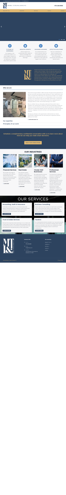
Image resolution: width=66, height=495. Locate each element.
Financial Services (9, 165)
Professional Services (54, 166)
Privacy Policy (60, 255)
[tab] (12, 88)
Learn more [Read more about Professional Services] (52, 187)
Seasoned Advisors (41, 49)
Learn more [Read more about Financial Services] (6, 178)
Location (27, 245)
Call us (27, 237)
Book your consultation (33, 137)
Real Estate (23, 165)
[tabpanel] (33, 107)
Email (27, 241)
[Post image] (9, 156)
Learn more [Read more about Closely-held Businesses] (37, 184)
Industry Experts (25, 49)
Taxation (38, 215)
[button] (59, 39)
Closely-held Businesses (38, 166)
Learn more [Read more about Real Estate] (21, 181)
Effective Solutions (56, 49)
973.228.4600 (59, 5)
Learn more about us (33, 120)
